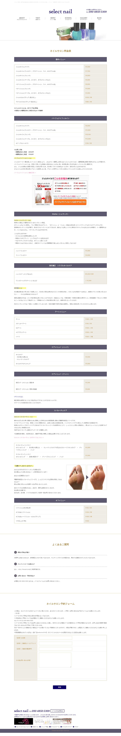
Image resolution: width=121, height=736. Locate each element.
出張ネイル (35, 730)
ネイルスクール (55, 730)
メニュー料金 (44, 730)
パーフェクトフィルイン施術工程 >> (25, 172)
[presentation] (53, 676)
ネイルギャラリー (67, 730)
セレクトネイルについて (23, 730)
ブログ (76, 730)
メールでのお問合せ (57, 713)
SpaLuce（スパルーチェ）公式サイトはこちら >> (29, 437)
